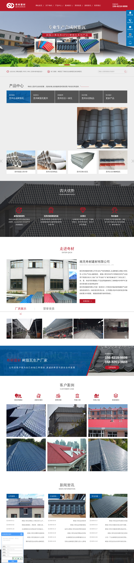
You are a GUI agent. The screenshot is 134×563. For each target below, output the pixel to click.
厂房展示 (20, 308)
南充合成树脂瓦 (70, 71)
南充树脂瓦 (78, 71)
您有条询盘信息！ (37, 71)
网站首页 (39, 5)
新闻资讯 (88, 5)
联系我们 (97, 5)
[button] (61, 64)
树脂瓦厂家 (61, 71)
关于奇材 (48, 5)
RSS (24, 71)
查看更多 (86, 301)
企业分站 (12, 71)
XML (28, 71)
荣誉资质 (78, 5)
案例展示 (68, 5)
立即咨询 (112, 367)
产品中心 (58, 5)
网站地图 (19, 71)
